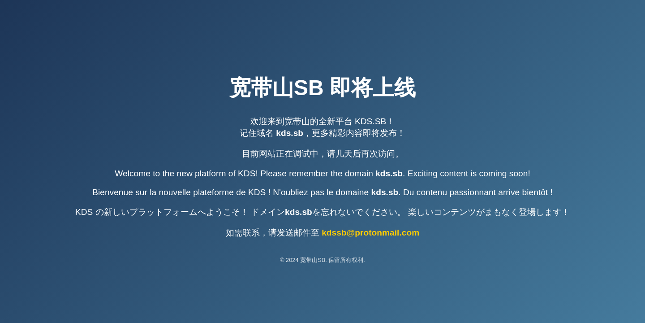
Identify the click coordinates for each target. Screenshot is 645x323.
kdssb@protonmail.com (370, 232)
